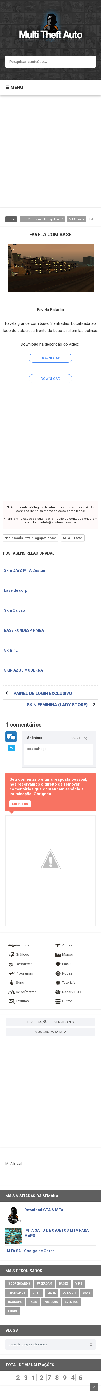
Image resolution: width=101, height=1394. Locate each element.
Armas (63, 945)
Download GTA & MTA (43, 1210)
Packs (62, 964)
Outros (63, 1001)
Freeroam (44, 1283)
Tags (33, 1302)
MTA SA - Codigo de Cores (31, 1251)
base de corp (15, 590)
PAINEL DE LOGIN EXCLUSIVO (42, 693)
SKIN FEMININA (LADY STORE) (57, 704)
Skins (15, 982)
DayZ (87, 1293)
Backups (15, 1302)
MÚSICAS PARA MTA (51, 1032)
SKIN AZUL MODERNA (23, 670)
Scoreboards (19, 1283)
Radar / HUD (67, 992)
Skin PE (11, 650)
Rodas (63, 973)
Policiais (51, 1302)
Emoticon (20, 804)
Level (51, 1293)
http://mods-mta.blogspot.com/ (42, 219)
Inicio (11, 219)
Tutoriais (64, 982)
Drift (36, 1293)
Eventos (71, 1302)
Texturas (18, 1001)
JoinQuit (69, 1293)
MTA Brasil (13, 1163)
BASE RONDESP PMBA (24, 630)
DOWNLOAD (50, 379)
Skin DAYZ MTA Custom (25, 570)
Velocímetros (22, 992)
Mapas (63, 954)
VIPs (78, 1283)
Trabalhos (17, 1293)
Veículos (18, 945)
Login (12, 1311)
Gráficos (18, 954)
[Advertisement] (50, 154)
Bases (64, 1283)
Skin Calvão (14, 610)
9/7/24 (75, 737)
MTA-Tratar (76, 219)
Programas (20, 973)
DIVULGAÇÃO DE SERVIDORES (50, 1022)
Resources (20, 964)
